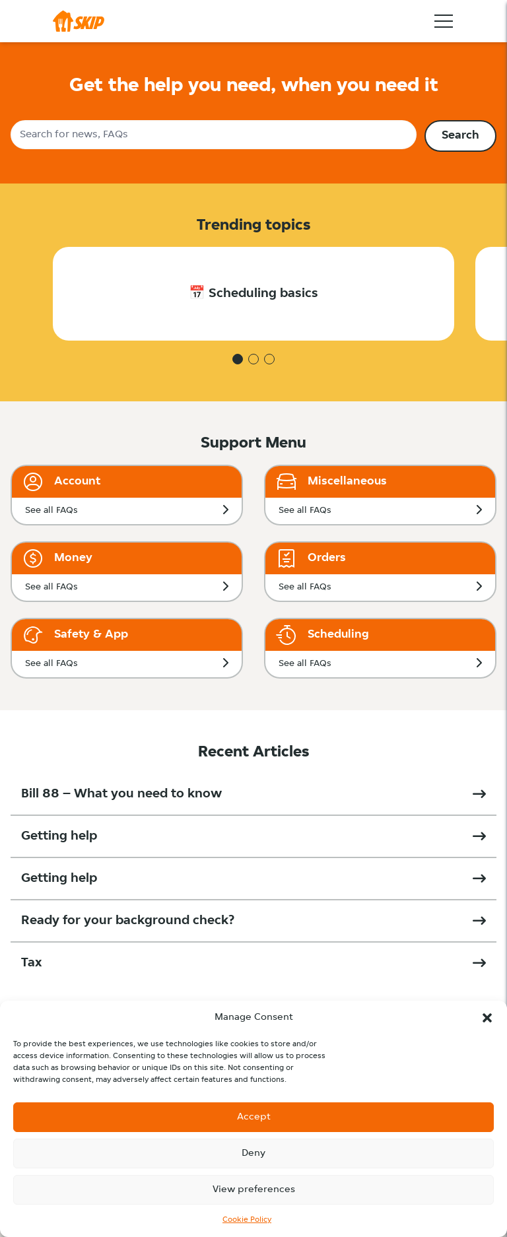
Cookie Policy (246, 1220)
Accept (254, 1117)
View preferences (254, 1190)
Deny (253, 1153)
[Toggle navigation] (443, 21)
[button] (487, 1017)
